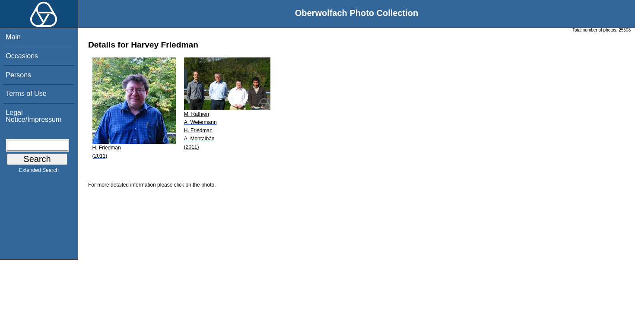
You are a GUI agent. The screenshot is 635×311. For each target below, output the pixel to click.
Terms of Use (26, 93)
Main (13, 37)
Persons (18, 75)
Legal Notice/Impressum (33, 116)
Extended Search (39, 172)
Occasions (22, 56)
